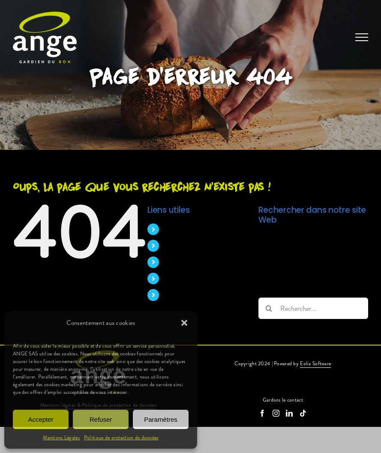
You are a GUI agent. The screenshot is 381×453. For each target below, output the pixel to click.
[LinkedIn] (289, 413)
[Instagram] (276, 413)
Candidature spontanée (196, 295)
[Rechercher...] (313, 308)
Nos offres (179, 278)
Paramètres (160, 419)
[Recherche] (269, 308)
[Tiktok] (303, 413)
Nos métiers (181, 245)
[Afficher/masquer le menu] (361, 37)
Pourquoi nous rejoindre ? (200, 262)
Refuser (101, 419)
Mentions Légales (61, 437)
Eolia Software (315, 363)
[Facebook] (262, 413)
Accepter (40, 419)
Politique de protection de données (121, 437)
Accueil (174, 229)
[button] (184, 323)
